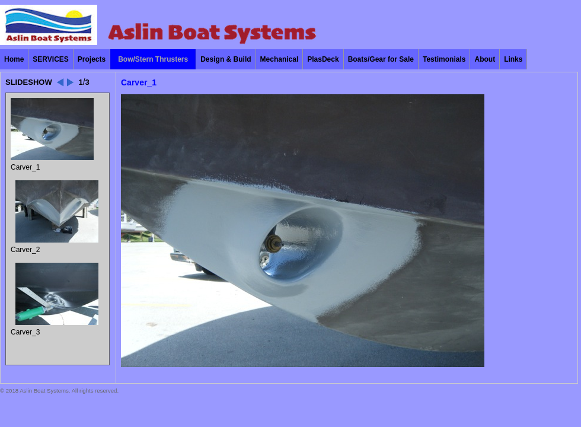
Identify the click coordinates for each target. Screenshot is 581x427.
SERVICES (50, 59)
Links (513, 59)
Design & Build (225, 59)
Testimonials (444, 59)
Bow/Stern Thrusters (153, 59)
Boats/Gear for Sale (381, 59)
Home (14, 59)
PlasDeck (323, 59)
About (484, 59)
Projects (92, 59)
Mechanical (279, 59)
